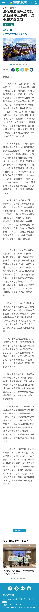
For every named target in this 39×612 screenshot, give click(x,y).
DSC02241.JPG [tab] (26, 64)
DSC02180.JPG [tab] (23, 64)
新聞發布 (12, 8)
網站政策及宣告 (9, 595)
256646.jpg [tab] (17, 64)
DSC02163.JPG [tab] (20, 64)
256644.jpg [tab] (14, 64)
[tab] (11, 578)
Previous (2, 48)
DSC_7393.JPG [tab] (11, 64)
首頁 (4, 8)
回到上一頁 (19, 530)
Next (36, 48)
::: (3, 10)
